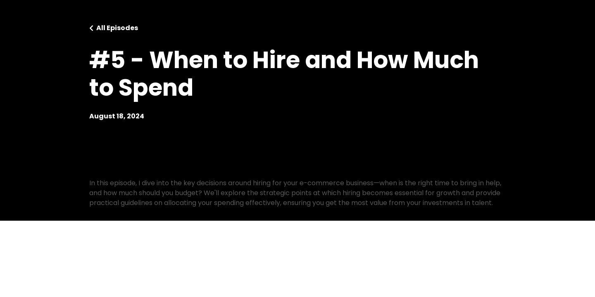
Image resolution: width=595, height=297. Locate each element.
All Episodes (117, 28)
